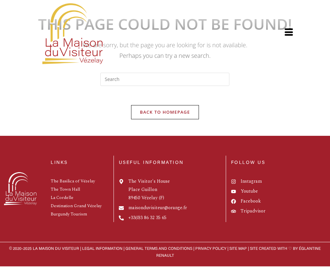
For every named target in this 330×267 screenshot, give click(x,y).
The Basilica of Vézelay (73, 181)
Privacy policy (211, 249)
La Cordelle (62, 198)
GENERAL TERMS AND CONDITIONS (158, 249)
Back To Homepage (165, 113)
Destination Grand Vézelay (76, 206)
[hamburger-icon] (288, 34)
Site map (238, 249)
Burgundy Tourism (69, 214)
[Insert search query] (164, 79)
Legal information (102, 249)
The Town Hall (65, 190)
